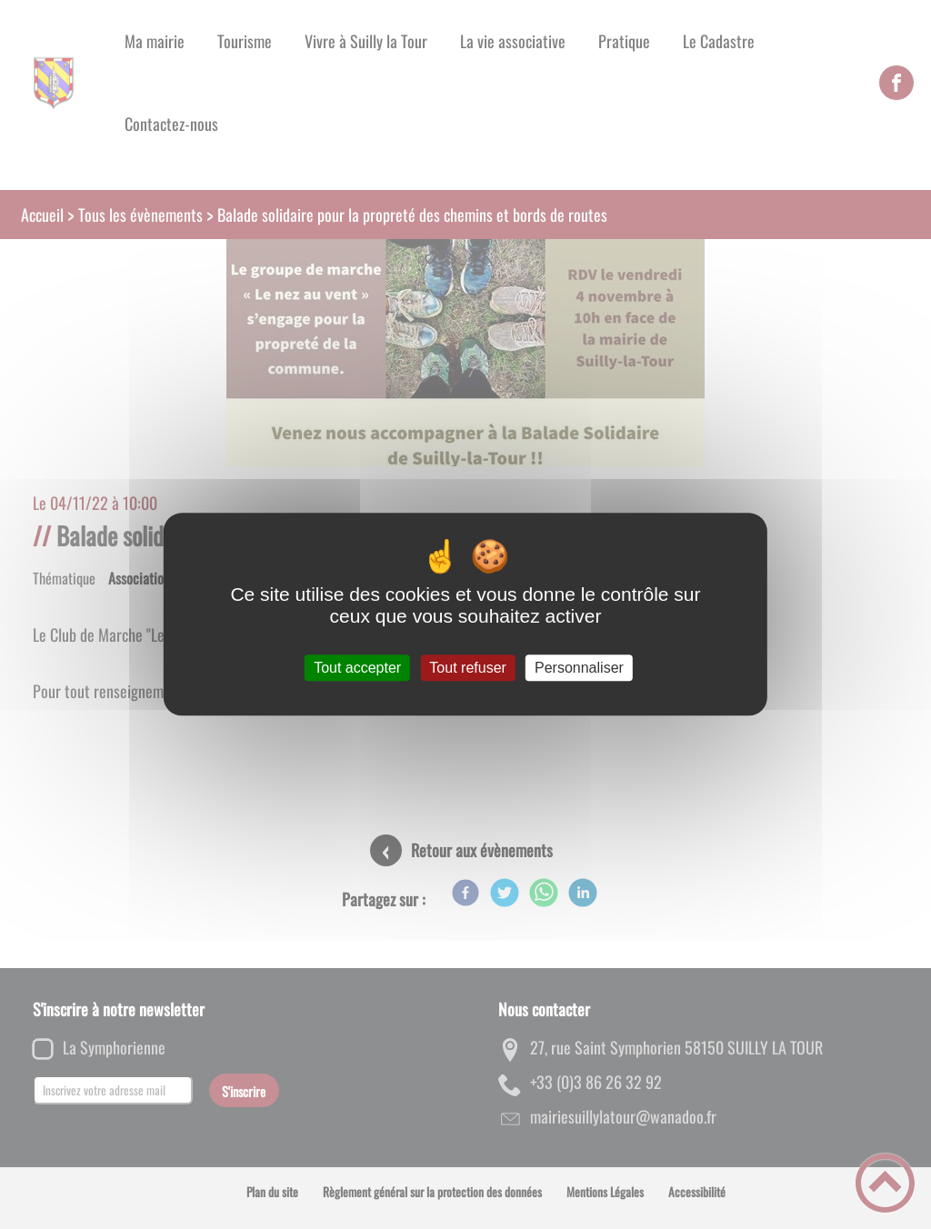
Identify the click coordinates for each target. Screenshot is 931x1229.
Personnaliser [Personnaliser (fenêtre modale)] (579, 667)
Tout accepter (357, 667)
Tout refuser (467, 667)
